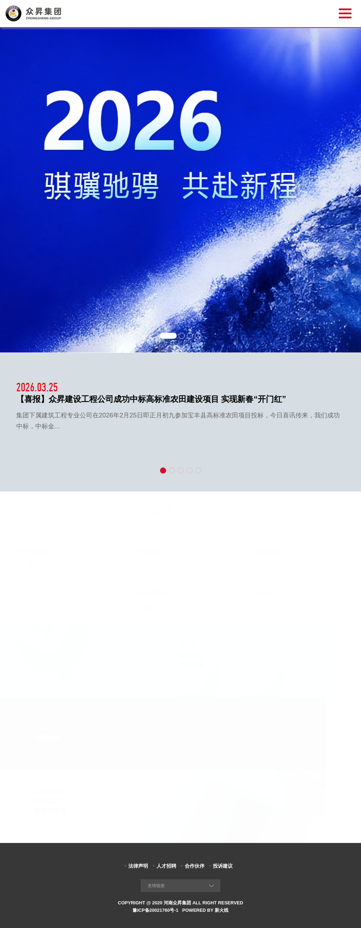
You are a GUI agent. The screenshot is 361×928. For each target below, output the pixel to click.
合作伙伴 (194, 866)
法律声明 (138, 866)
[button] (168, 335)
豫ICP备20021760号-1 (155, 910)
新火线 (221, 910)
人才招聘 (166, 866)
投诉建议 (223, 866)
